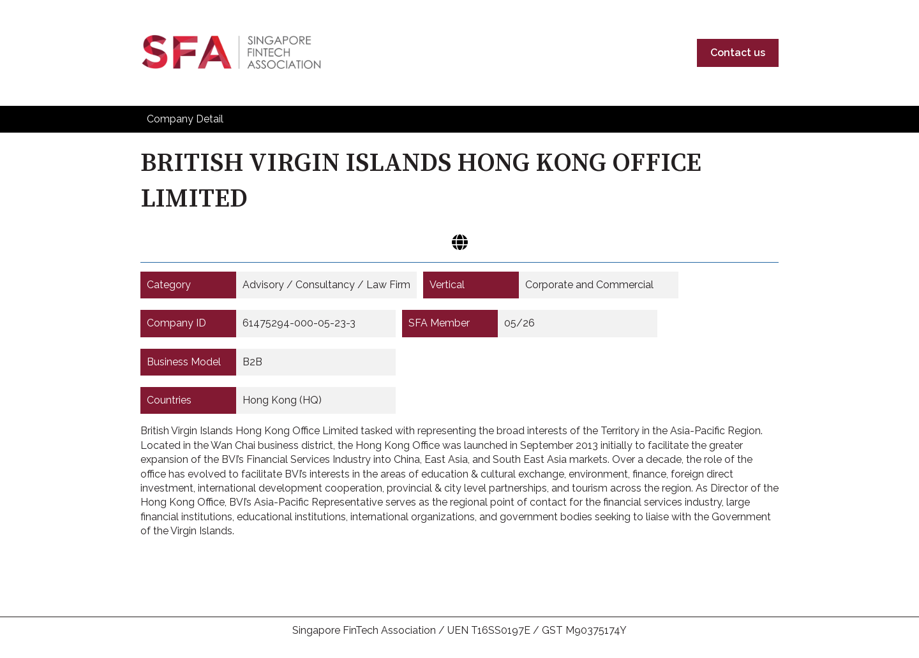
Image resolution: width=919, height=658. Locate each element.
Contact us (737, 53)
